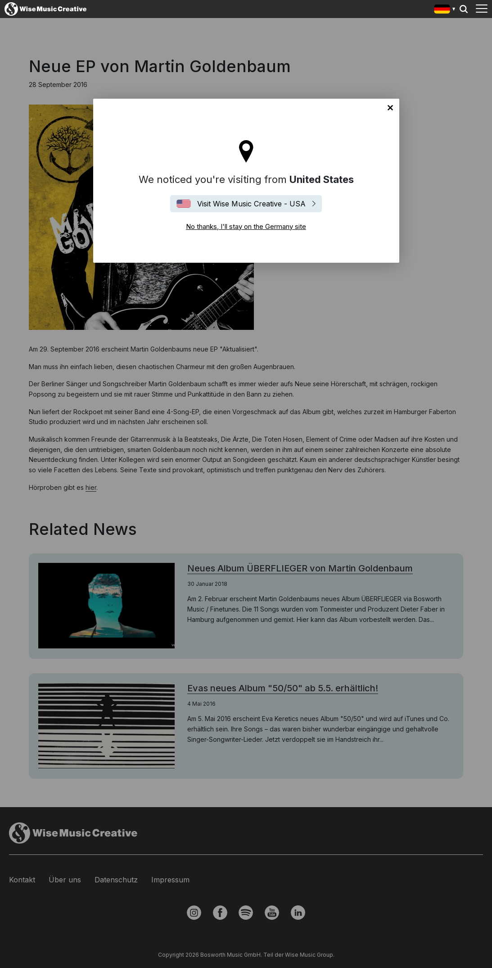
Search (464, 9)
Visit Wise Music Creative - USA (251, 203)
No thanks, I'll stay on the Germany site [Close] (390, 107)
